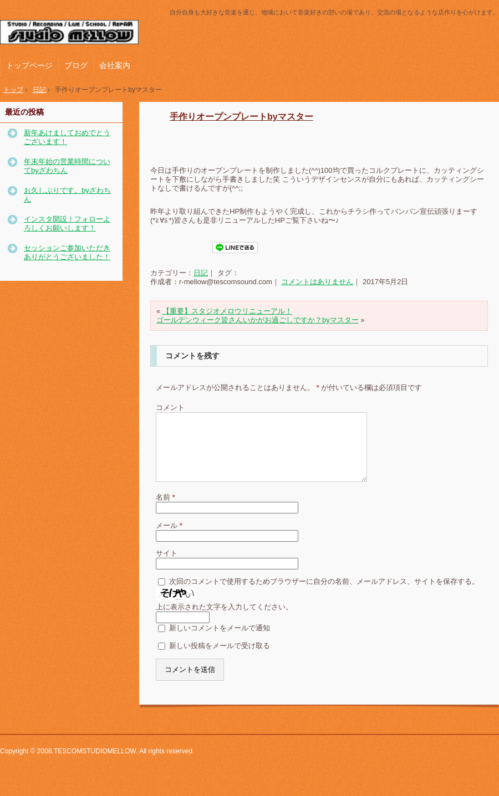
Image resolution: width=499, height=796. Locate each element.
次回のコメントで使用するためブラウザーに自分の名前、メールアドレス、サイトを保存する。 (324, 594)
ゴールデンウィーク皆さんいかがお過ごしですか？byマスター (257, 320)
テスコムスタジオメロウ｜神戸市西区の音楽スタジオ (74, 32)
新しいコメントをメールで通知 (219, 641)
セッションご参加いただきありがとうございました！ (67, 252)
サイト (166, 566)
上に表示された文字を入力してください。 (224, 620)
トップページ (29, 65)
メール (169, 539)
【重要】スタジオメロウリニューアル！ (227, 311)
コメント (170, 407)
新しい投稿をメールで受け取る (219, 659)
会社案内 (114, 65)
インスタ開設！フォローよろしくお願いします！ (67, 223)
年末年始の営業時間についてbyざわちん (67, 165)
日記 (201, 273)
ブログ (76, 65)
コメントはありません (317, 282)
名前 (165, 510)
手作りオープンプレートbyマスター (241, 116)
